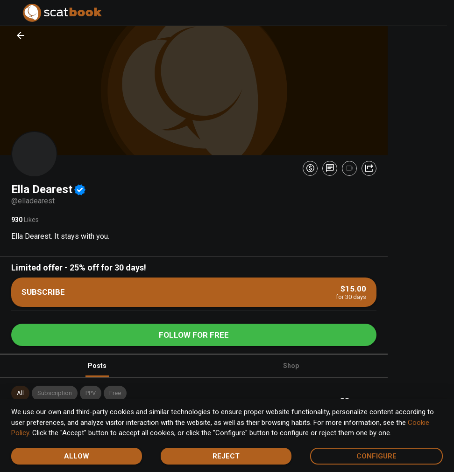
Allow (76, 456)
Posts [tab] (97, 369)
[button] (20, 393)
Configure (376, 456)
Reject (226, 456)
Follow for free (194, 335)
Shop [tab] (291, 365)
